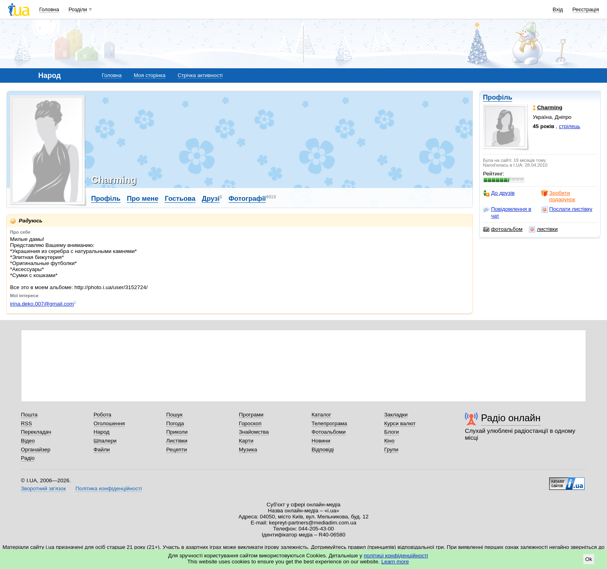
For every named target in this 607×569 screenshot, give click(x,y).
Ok (588, 559)
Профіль (497, 97)
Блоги (391, 432)
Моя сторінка (149, 75)
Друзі (211, 198)
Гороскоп (250, 423)
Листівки (176, 441)
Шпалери (105, 441)
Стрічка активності (199, 75)
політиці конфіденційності (396, 556)
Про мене (143, 198)
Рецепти (176, 450)
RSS (26, 423)
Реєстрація (585, 9)
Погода (175, 423)
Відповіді (323, 450)
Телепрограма (329, 423)
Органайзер (35, 450)
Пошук (174, 415)
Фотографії (247, 198)
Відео (28, 441)
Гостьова (180, 198)
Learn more (395, 562)
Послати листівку (566, 209)
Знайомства (254, 432)
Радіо (28, 458)
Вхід (558, 9)
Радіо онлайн (511, 417)
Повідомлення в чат (507, 212)
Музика (248, 450)
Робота (102, 415)
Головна (49, 9)
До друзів (499, 193)
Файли (102, 450)
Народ (102, 432)
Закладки (395, 415)
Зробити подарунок (558, 196)
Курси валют (400, 423)
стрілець (569, 126)
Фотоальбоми (329, 432)
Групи (391, 450)
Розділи (78, 9)
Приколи (176, 432)
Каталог (321, 415)
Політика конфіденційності (108, 488)
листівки (543, 229)
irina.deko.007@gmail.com (42, 304)
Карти (246, 441)
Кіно (389, 441)
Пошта (29, 415)
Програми (251, 415)
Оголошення (109, 423)
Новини (321, 441)
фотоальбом (502, 229)
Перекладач (36, 432)
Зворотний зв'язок (43, 488)
